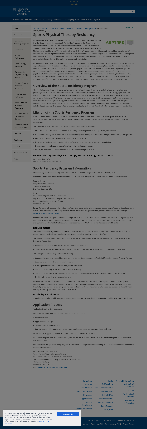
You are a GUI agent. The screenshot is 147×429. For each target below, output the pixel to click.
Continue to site (68, 414)
